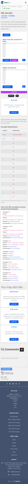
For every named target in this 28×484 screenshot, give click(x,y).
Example (14, 60)
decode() (14, 246)
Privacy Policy (14, 449)
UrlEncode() (11, 221)
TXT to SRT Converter (14, 431)
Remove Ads (14, 92)
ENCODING (11, 95)
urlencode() (10, 267)
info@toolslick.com (14, 471)
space (4, 138)
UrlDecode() (17, 221)
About (14, 439)
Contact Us (14, 455)
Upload (6, 35)
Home (4, 6)
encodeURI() (11, 257)
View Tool (14, 112)
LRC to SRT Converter (14, 428)
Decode (6, 60)
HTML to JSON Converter (14, 419)
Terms (14, 452)
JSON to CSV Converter (14, 422)
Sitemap (14, 446)
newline (4, 134)
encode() (10, 246)
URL (17, 95)
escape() (10, 278)
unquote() (16, 267)
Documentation (15, 280)
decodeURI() (17, 257)
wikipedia (7, 123)
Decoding (19, 6)
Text (14, 6)
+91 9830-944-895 (14, 474)
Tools (9, 6)
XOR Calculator (14, 416)
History (14, 442)
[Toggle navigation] (25, 3)
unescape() (15, 278)
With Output (7, 86)
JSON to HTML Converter (14, 425)
